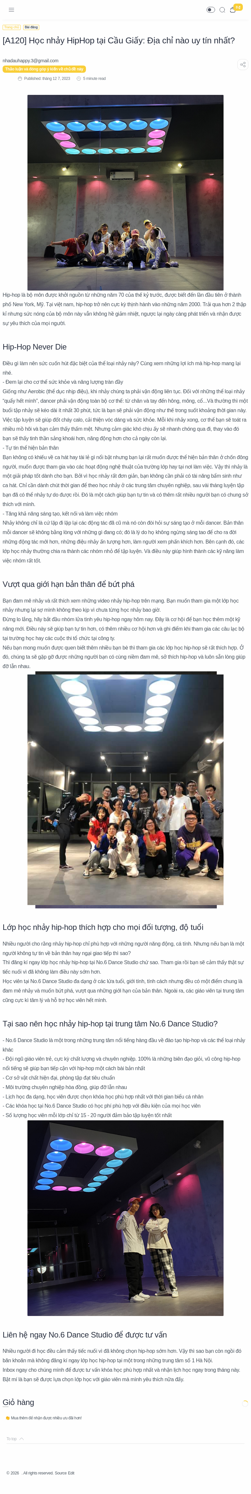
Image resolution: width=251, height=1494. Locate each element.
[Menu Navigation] (11, 10)
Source (71, 1482)
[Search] (222, 10)
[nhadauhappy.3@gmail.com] (34, 60)
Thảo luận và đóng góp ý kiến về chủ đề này (48, 69)
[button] (211, 10)
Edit (83, 1482)
